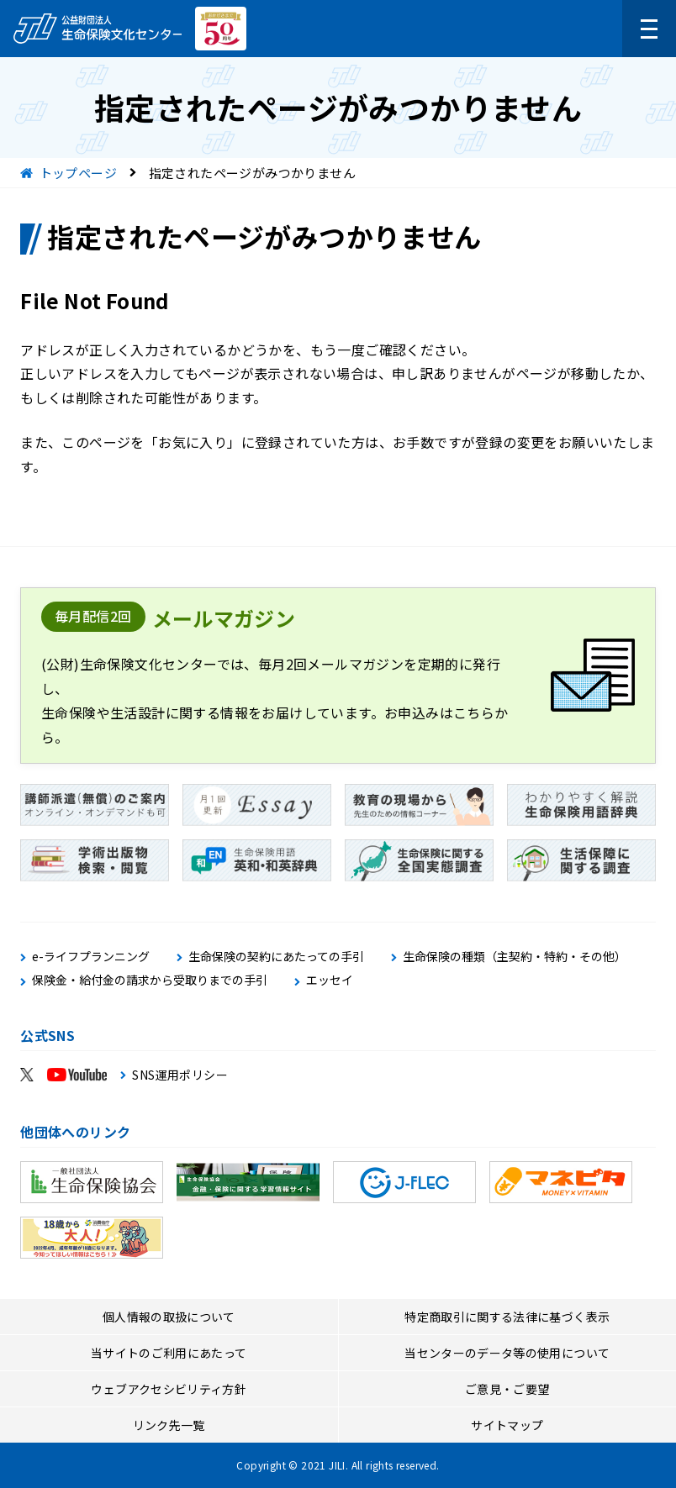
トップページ (78, 172)
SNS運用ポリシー (180, 1074)
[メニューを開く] (649, 28)
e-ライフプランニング (91, 956)
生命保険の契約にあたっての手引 (276, 956)
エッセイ (329, 980)
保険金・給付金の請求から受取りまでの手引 (149, 980)
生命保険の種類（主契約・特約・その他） (514, 956)
